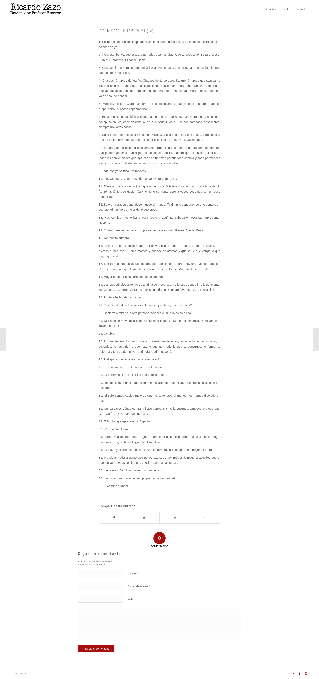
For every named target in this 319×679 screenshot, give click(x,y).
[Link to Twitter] (294, 673)
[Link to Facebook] (300, 673)
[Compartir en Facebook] (114, 517)
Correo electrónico (139, 586)
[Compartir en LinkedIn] (175, 517)
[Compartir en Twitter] (144, 517)
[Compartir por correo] (205, 517)
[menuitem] (269, 9)
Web (130, 599)
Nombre (133, 573)
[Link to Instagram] (306, 673)
